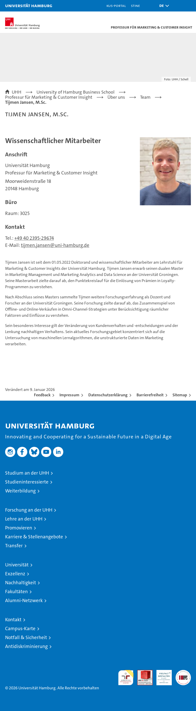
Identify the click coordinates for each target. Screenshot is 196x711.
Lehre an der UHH (23, 519)
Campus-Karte (20, 628)
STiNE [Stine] (135, 5)
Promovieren (18, 528)
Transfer (14, 545)
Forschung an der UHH (28, 510)
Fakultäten (16, 591)
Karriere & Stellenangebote (34, 537)
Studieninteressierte (26, 482)
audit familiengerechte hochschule (125, 677)
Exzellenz (15, 573)
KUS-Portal (116, 5)
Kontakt (13, 619)
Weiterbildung (20, 491)
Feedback (42, 395)
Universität (17, 565)
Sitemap (180, 395)
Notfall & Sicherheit (26, 637)
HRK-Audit (161, 675)
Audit (142, 672)
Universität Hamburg (28, 5)
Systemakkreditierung (183, 672)
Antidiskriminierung (26, 646)
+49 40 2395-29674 (34, 238)
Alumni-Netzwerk (24, 600)
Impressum (69, 395)
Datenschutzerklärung (108, 395)
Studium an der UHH (27, 473)
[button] (162, 5)
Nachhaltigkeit (20, 582)
